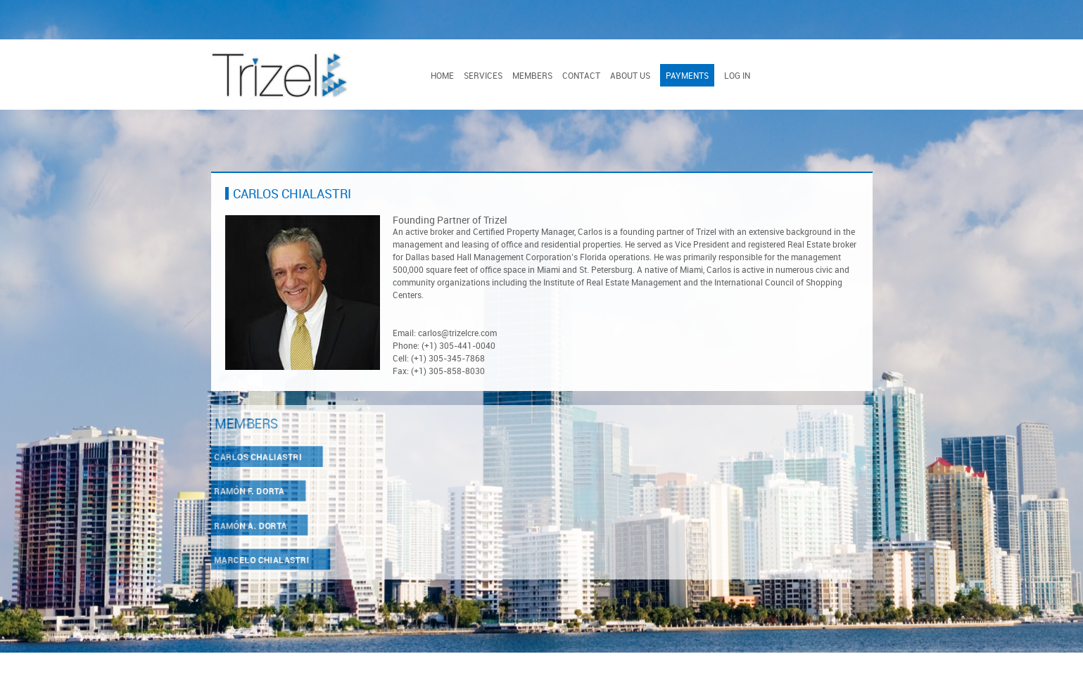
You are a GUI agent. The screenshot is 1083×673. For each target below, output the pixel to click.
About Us (630, 75)
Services (483, 75)
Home (442, 75)
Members (532, 75)
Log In (737, 75)
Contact (581, 75)
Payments (687, 75)
